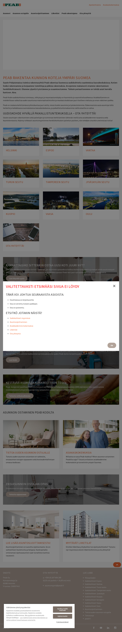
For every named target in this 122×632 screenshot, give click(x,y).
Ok (112, 345)
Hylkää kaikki (62, 616)
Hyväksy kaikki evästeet (62, 609)
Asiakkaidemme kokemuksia (21, 326)
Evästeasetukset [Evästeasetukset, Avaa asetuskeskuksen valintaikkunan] (62, 622)
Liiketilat (13, 329)
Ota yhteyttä (15, 333)
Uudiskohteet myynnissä (20, 318)
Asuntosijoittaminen (18, 322)
